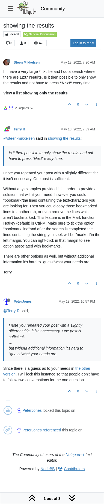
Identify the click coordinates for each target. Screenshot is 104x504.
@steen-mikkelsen (19, 138)
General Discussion (39, 34)
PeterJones (23, 301)
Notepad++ (75, 454)
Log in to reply (83, 43)
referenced (52, 430)
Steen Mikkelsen (27, 62)
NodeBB (48, 469)
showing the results (64, 138)
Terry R (19, 129)
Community (53, 8)
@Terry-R (11, 311)
